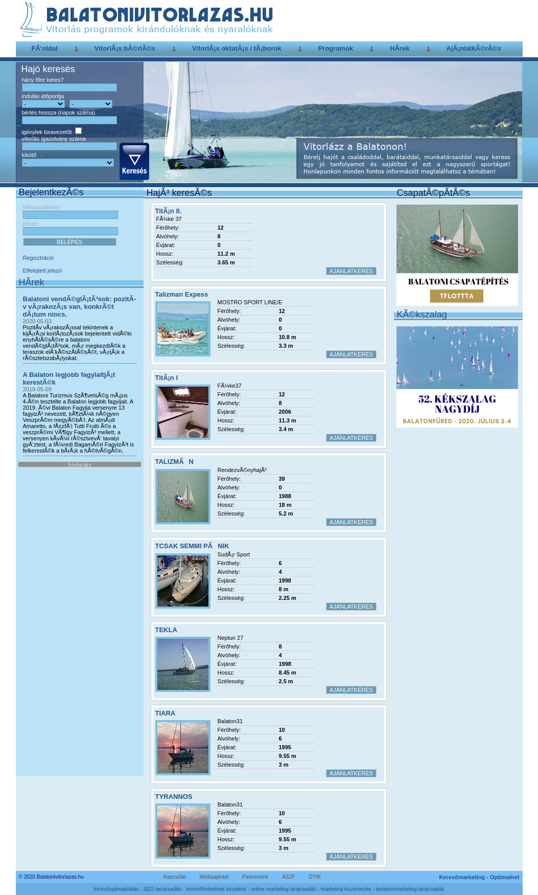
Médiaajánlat (213, 877)
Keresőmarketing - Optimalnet (479, 877)
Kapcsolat (174, 877)
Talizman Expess (181, 294)
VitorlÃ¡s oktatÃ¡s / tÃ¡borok (237, 48)
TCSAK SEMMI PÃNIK (192, 546)
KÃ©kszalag (422, 314)
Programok (336, 48)
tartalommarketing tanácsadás (410, 889)
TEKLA (166, 630)
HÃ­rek (399, 48)
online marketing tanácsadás (283, 889)
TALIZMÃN (174, 461)
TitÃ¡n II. (168, 211)
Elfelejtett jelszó (42, 270)
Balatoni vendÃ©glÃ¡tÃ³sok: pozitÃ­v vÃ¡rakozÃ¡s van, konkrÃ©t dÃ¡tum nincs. (79, 306)
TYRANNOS (174, 796)
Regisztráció (38, 258)
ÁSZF (288, 877)
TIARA (165, 713)
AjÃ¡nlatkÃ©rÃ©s (474, 48)
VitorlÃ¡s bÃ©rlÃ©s (125, 48)
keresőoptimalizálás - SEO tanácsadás (138, 889)
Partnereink (255, 877)
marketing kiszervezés (346, 889)
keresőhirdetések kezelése (216, 889)
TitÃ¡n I (166, 378)
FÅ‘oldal (45, 48)
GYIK (315, 877)
